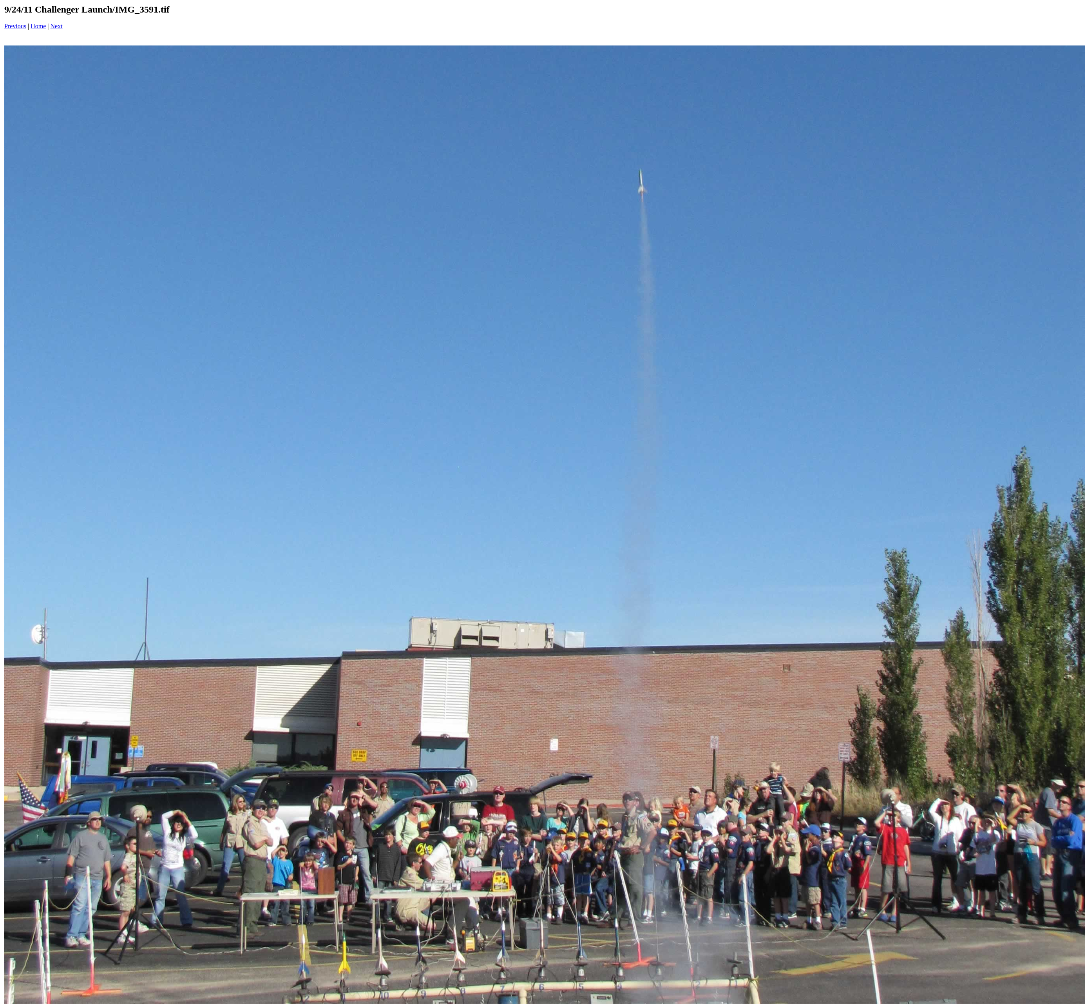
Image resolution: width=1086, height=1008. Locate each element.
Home (38, 26)
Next (57, 26)
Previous (15, 26)
